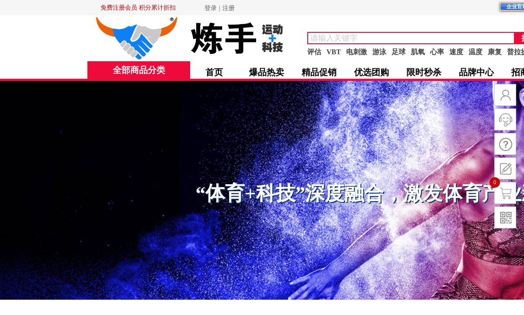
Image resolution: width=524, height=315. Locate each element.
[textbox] (411, 38)
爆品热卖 (266, 72)
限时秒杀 (423, 72)
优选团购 (371, 72)
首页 (214, 72)
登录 (211, 8)
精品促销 (319, 72)
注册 (228, 8)
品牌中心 (476, 72)
